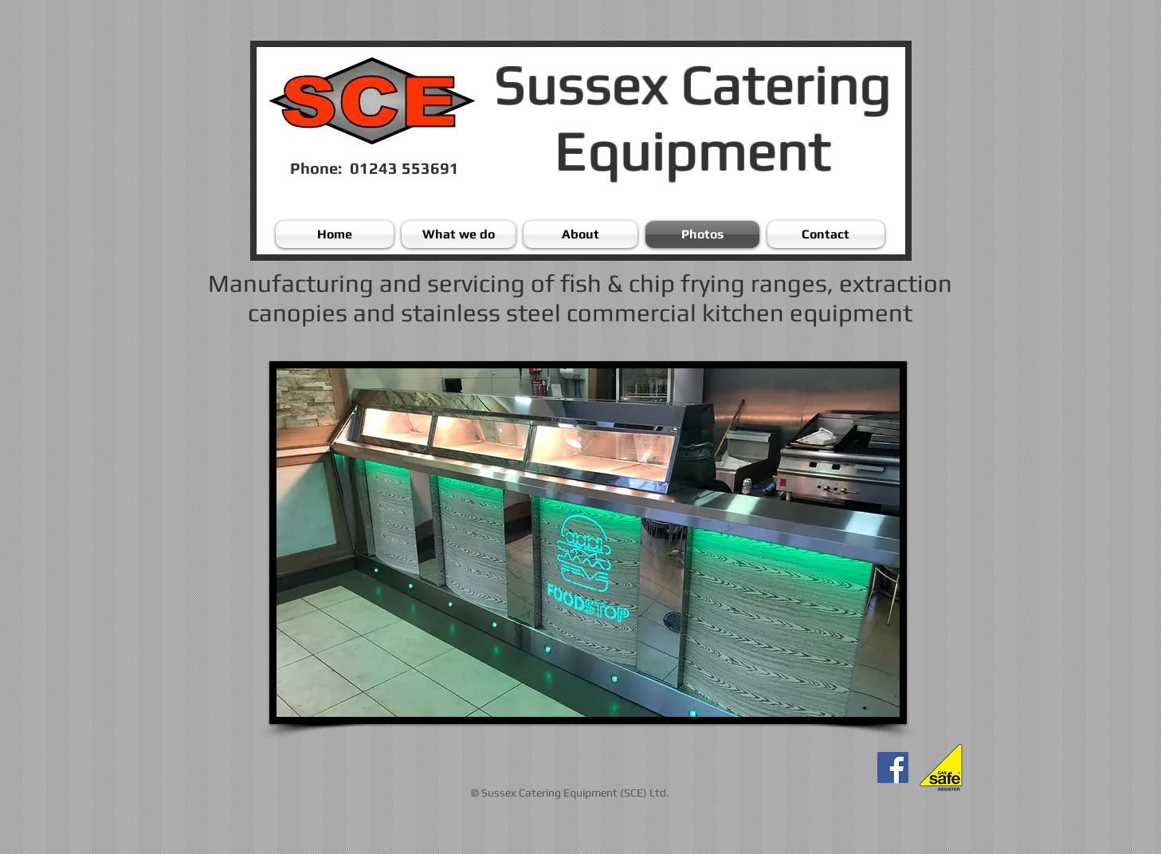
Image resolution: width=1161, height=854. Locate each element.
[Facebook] (892, 767)
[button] (588, 542)
